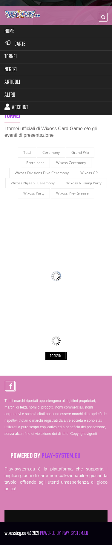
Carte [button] (14, 44)
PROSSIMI (56, 356)
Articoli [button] (12, 82)
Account (16, 107)
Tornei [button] (10, 56)
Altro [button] (9, 95)
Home (9, 31)
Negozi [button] (10, 69)
